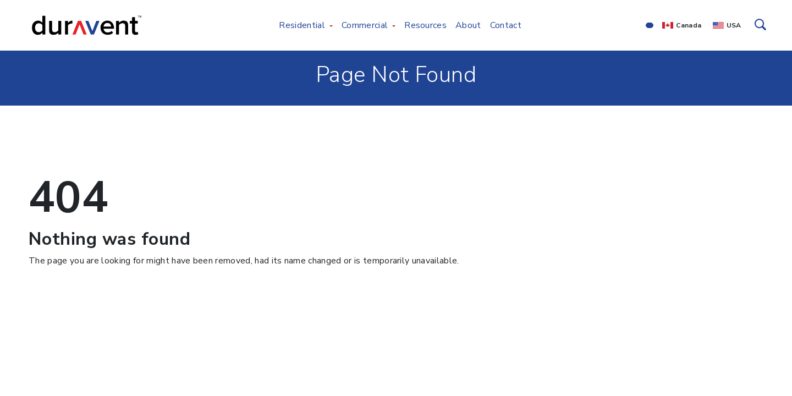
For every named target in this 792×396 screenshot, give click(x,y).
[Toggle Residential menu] (331, 25)
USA (734, 25)
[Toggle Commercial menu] (394, 25)
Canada (688, 25)
